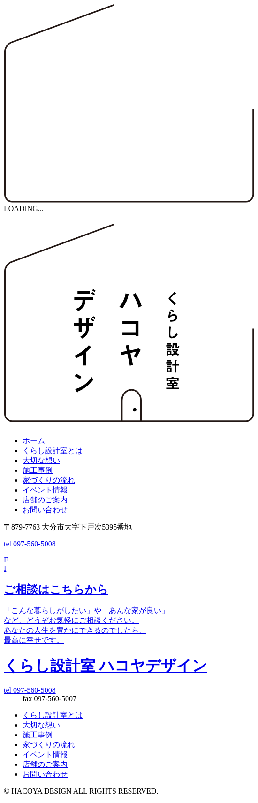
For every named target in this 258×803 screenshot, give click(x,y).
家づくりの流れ (49, 480)
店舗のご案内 (45, 500)
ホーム (34, 441)
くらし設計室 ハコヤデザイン (105, 665)
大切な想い (41, 460)
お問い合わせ (45, 510)
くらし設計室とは (53, 451)
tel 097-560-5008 (30, 544)
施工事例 (38, 470)
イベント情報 (45, 490)
